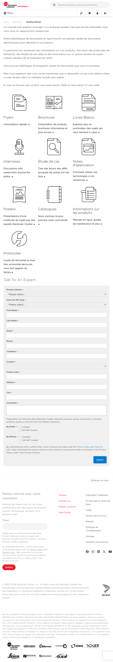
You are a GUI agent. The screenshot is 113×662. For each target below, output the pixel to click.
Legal (88, 510)
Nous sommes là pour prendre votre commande (53, 218)
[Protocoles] (19, 238)
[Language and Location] (105, 13)
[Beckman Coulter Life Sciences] (16, 5)
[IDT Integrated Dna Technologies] (93, 647)
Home (6, 22)
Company (12, 351)
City (9, 393)
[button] (54, 4)
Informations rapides (16, 124)
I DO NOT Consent (29, 430)
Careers (63, 495)
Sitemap (90, 536)
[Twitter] (104, 552)
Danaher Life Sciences (97, 542)
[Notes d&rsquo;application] (88, 146)
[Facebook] (87, 552)
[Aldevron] (45, 647)
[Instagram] (93, 552)
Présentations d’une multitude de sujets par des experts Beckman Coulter (19, 220)
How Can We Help (16, 300)
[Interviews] (19, 146)
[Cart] (89, 13)
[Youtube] (110, 552)
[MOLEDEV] (29, 656)
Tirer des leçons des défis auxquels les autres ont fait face (53, 172)
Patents (90, 521)
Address (11, 382)
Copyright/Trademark (97, 495)
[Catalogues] (54, 194)
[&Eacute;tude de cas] (54, 146)
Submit (100, 460)
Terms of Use (8, 552)
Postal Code (13, 372)
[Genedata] (61, 647)
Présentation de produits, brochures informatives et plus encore (53, 128)
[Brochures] (54, 102)
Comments (12, 403)
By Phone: (12, 437)
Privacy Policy (83, 447)
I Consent (25, 427)
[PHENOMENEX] (45, 657)
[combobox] (80, 5)
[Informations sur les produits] (88, 194)
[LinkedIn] (98, 552)
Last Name (12, 320)
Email (10, 331)
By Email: (11, 427)
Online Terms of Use (96, 516)
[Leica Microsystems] (13, 657)
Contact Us (64, 501)
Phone (9, 341)
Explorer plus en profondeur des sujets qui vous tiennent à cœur (88, 128)
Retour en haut (99, 480)
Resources (17, 22)
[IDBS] (77, 647)
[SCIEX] (61, 656)
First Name (12, 310)
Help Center (65, 512)
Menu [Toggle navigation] (8, 13)
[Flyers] (19, 102)
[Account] (97, 13)
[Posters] (19, 194)
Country (11, 362)
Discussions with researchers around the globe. (17, 172)
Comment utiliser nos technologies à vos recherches (85, 176)
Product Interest (15, 290)
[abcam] (29, 647)
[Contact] (81, 13)
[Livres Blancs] (88, 102)
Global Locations (67, 506)
